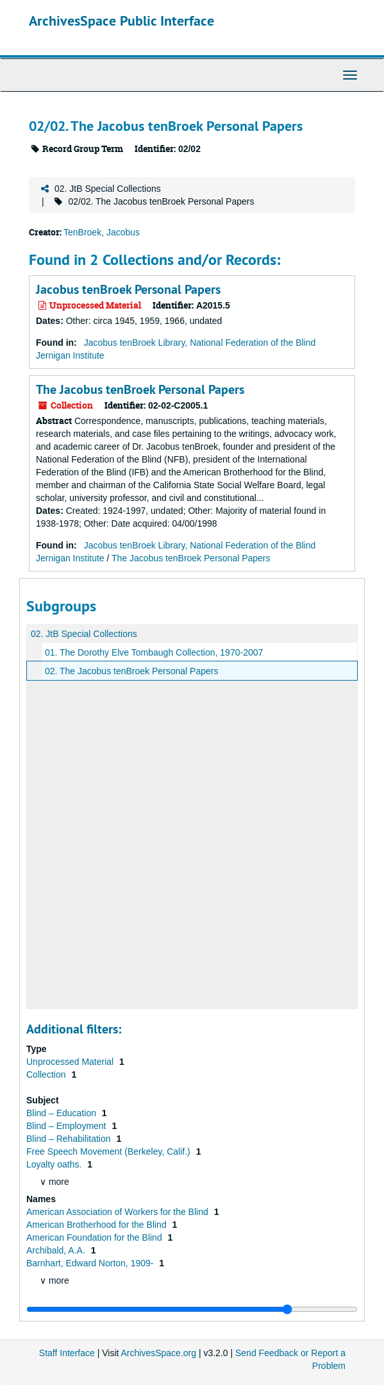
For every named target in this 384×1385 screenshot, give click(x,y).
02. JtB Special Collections (107, 188)
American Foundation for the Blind (95, 1237)
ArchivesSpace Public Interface (121, 21)
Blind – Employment (67, 1126)
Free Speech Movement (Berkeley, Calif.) (109, 1151)
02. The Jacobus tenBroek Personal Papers (132, 671)
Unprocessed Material (71, 1062)
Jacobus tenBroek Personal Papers (128, 289)
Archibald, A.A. (57, 1250)
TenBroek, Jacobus (101, 232)
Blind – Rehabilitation (69, 1139)
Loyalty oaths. (55, 1164)
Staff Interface (67, 1353)
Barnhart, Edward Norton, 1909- (91, 1263)
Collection (47, 1074)
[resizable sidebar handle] (192, 1309)
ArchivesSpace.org (159, 1353)
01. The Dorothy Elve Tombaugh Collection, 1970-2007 (154, 652)
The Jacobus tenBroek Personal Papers (140, 389)
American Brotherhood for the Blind (97, 1224)
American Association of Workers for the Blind (118, 1212)
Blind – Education (62, 1113)
